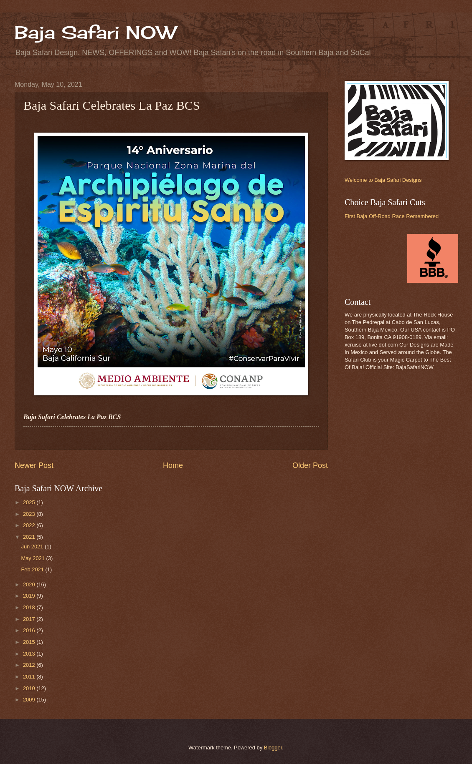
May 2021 (33, 558)
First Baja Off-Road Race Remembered (392, 216)
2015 (29, 642)
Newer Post (34, 465)
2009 (29, 699)
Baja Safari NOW (95, 32)
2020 (29, 584)
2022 (29, 525)
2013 (29, 654)
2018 (29, 607)
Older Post (310, 465)
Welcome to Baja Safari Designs (383, 180)
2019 (29, 596)
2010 (29, 688)
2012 (29, 665)
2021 (29, 537)
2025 (29, 502)
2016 (29, 630)
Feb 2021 (33, 569)
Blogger (273, 747)
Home (173, 465)
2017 (29, 619)
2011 (29, 677)
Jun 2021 (33, 546)
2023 (29, 514)
